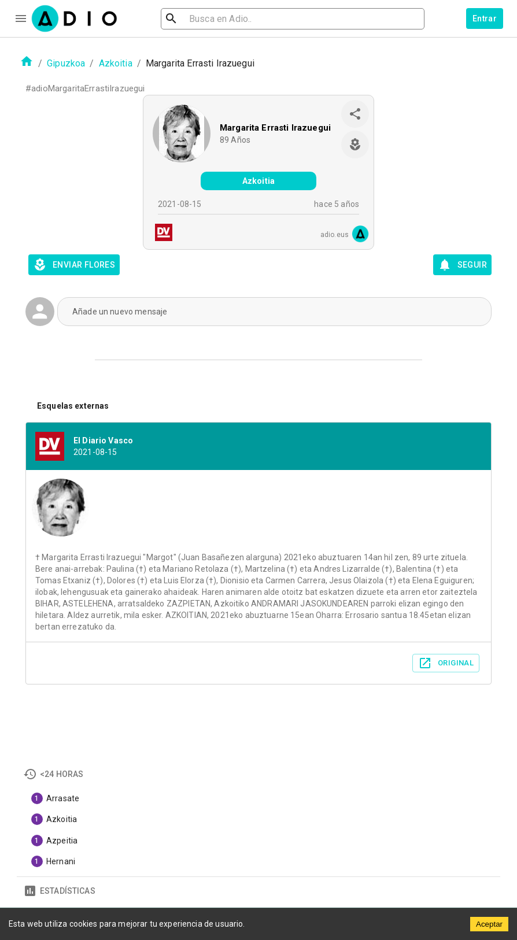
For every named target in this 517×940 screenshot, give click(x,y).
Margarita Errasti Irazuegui (275, 128)
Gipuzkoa (66, 63)
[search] (208, 19)
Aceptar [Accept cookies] (489, 924)
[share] (355, 114)
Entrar (484, 18)
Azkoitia (115, 63)
